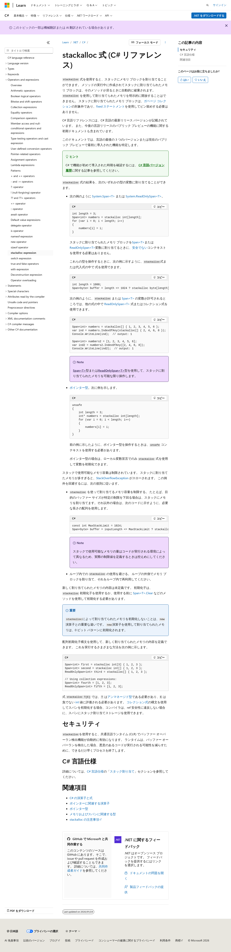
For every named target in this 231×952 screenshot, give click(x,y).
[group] (119, 286)
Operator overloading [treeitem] (23, 280)
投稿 (67, 940)
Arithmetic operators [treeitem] (23, 90)
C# (83, 42)
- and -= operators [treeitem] (22, 181)
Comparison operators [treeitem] (24, 118)
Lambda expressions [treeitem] (22, 165)
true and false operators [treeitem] (25, 263)
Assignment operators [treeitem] (24, 159)
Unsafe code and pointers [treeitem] (23, 302)
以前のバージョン (34, 940)
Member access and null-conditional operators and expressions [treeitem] (26, 128)
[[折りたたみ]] (48, 42)
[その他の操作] (165, 42)
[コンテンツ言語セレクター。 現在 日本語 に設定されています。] (12, 931)
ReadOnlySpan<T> (82, 247)
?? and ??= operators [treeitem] (23, 198)
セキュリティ (188, 49)
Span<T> (138, 242)
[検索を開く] (207, 5)
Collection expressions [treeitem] (24, 107)
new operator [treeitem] (19, 242)
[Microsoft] (7, 5)
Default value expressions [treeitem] (25, 220)
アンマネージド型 (119, 697)
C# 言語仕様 (95, 771)
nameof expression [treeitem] (22, 236)
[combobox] (29, 51)
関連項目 (185, 59)
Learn (65, 42)
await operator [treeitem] (19, 214)
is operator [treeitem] (17, 231)
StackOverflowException (112, 478)
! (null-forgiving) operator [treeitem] (26, 192)
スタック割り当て (122, 771)
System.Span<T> (103, 196)
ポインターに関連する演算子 (90, 803)
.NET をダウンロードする (209, 15)
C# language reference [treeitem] (21, 57)
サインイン (219, 5)
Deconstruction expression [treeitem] (26, 274)
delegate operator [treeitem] (21, 225)
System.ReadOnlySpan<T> (144, 196)
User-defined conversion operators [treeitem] (31, 148)
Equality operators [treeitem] (21, 112)
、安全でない (138, 247)
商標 (178, 940)
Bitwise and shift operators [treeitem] (26, 101)
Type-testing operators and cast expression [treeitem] (29, 141)
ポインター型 (79, 387)
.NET (75, 42)
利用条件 (165, 940)
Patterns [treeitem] (16, 170)
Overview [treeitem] (16, 85)
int (77, 702)
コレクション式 (137, 702)
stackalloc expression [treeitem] (23, 252)
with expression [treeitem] (20, 269)
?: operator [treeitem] (17, 187)
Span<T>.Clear (143, 593)
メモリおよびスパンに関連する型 (93, 814)
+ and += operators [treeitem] (23, 176)
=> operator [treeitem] (18, 203)
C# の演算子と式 (81, 798)
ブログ (53, 940)
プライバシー (83, 940)
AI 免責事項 (12, 940)
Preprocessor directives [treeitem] (21, 307)
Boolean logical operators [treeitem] (26, 96)
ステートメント (110, 106)
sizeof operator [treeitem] (19, 247)
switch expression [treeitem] (21, 258)
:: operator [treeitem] (17, 209)
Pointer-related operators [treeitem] (25, 154)
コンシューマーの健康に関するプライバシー (125, 940)
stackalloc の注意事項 (84, 819)
